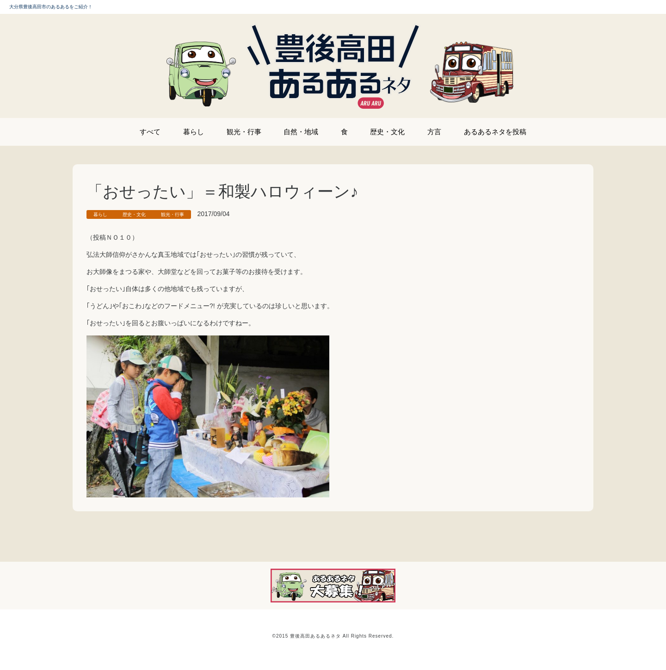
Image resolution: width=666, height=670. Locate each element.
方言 (434, 132)
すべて (150, 132)
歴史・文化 (387, 132)
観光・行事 (244, 132)
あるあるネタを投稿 (495, 132)
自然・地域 (301, 132)
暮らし (193, 132)
